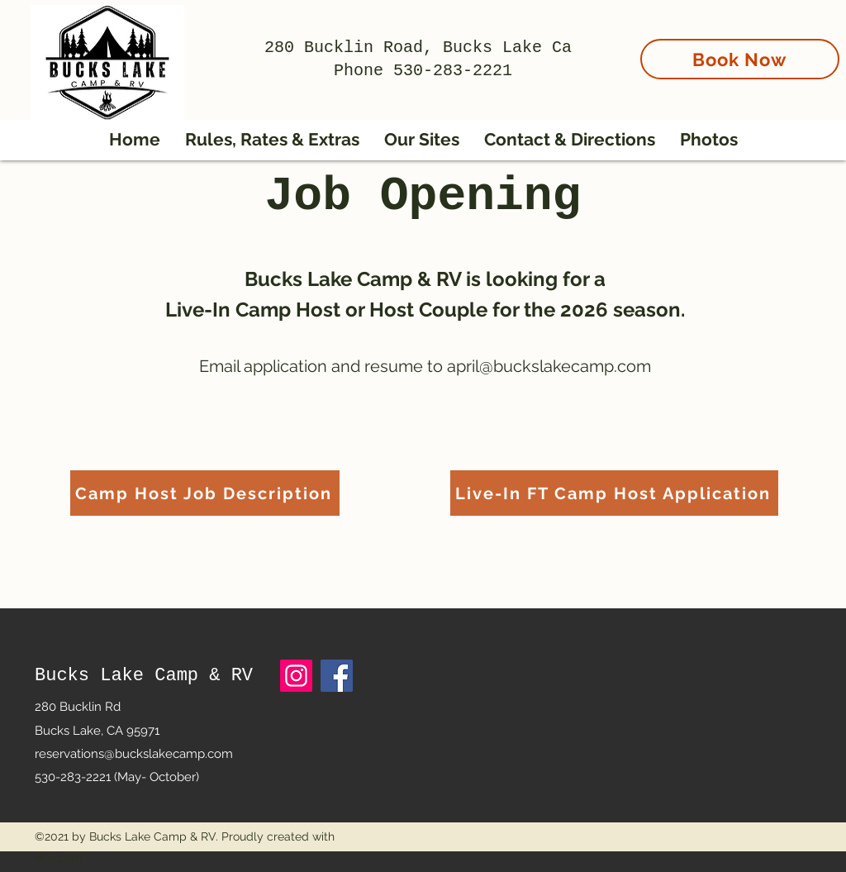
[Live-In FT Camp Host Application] (614, 493)
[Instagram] (296, 676)
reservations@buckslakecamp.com (134, 753)
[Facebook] (337, 676)
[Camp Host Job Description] (205, 493)
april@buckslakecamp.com (549, 366)
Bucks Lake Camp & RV (144, 675)
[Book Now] (739, 59)
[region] (740, 90)
